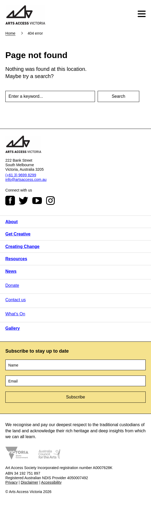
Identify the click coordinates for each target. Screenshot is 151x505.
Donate (12, 285)
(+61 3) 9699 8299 (20, 175)
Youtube (37, 200)
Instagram (50, 200)
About (11, 221)
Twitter (23, 200)
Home (10, 33)
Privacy (11, 482)
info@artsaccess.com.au (25, 179)
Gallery (12, 328)
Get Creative (17, 234)
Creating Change (22, 246)
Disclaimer (29, 482)
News (11, 271)
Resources (16, 258)
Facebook (10, 200)
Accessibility (51, 482)
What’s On (15, 314)
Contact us (15, 300)
